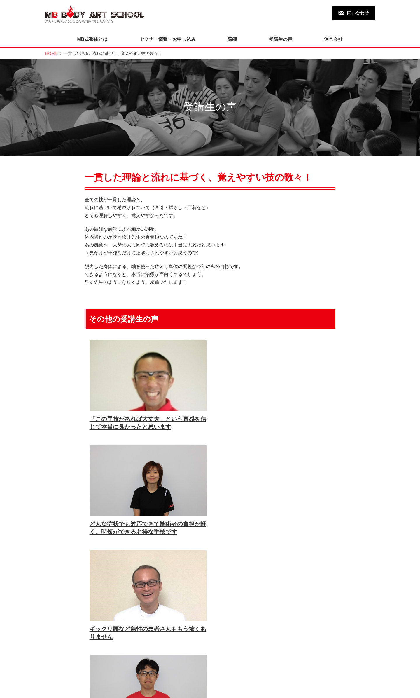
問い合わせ (358, 12)
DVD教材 (59, 666)
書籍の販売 (204, 666)
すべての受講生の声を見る (207, 558)
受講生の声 (280, 35)
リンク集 (130, 677)
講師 (232, 35)
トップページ (63, 645)
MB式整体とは (92, 35)
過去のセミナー (65, 677)
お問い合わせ (134, 666)
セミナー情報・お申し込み (168, 35)
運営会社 (333, 35)
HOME (51, 49)
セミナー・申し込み (212, 655)
